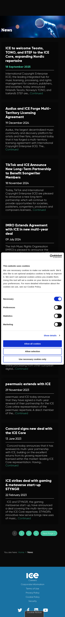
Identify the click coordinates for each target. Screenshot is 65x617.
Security (33, 601)
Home (21, 552)
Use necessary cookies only (32, 359)
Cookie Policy (32, 597)
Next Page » (49, 533)
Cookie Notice (34, 612)
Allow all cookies (32, 343)
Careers (32, 580)
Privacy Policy (32, 592)
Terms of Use (32, 588)
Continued (36, 93)
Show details (50, 335)
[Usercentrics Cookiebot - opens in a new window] (50, 256)
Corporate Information (32, 584)
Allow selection (32, 351)
